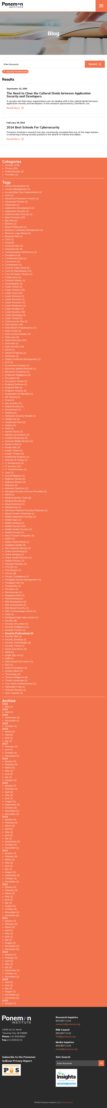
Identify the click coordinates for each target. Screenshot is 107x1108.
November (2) (12, 755)
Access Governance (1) (17, 185)
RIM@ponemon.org (65, 1036)
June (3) (9, 835)
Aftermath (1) (12, 204)
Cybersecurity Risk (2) (16, 321)
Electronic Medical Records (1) (20, 368)
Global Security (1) (14, 171)
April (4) (9, 791)
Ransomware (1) (13, 592)
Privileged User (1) (14, 582)
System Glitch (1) (14, 670)
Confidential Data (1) (15, 258)
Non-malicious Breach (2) (18, 548)
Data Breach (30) (14, 324)
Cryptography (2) (14, 283)
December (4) (12, 915)
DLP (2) (9, 362)
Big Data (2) (11, 220)
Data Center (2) (13, 330)
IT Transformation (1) (16, 469)
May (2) (9, 770)
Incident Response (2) (16, 437)
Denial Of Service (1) (15, 352)
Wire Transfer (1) (14, 693)
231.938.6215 (14, 1039)
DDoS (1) (10, 349)
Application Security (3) (17, 211)
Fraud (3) (9, 400)
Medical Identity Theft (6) (18, 497)
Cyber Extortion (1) (15, 299)
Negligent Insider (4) (15, 544)
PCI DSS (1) (11, 567)
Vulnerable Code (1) (15, 686)
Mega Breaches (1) (15, 504)
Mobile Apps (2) (13, 519)
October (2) (11, 780)
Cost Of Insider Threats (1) (19, 274)
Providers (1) (11, 174)
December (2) (12, 949)
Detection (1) (12, 355)
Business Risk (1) (13, 236)
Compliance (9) (12, 255)
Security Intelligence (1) (17, 626)
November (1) (12, 720)
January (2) (10, 853)
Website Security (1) (15, 689)
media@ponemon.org (66, 1049)
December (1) (12, 813)
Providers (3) (11, 589)
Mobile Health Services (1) (18, 529)
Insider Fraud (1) (13, 444)
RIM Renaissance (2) (15, 601)
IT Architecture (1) (14, 463)
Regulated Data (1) (15, 595)
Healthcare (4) (12, 418)
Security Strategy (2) (15, 639)
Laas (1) (9, 472)
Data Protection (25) (15, 340)
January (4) (10, 819)
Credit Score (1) (13, 277)
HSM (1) (9, 428)
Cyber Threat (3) (13, 318)
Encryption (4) (12, 378)
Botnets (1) (11, 223)
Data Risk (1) (11, 343)
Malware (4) (11, 485)
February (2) (11, 923)
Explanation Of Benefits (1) (19, 393)
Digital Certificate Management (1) (23, 359)
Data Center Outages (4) (18, 333)
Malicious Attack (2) (15, 478)
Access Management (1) (17, 189)
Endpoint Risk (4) (13, 387)
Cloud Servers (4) (14, 248)
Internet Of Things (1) (16, 459)
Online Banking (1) (14, 554)
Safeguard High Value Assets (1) (21, 617)
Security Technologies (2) (18, 642)
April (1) (9, 712)
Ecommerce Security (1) (17, 365)
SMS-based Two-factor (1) (19, 661)
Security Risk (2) (13, 636)
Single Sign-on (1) (14, 655)
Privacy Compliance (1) (17, 576)
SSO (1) (9, 664)
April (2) (9, 734)
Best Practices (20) (15, 217)
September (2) (12, 804)
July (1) (8, 740)
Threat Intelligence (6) (16, 677)
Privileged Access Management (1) (23, 579)
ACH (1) (9, 195)
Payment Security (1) (16, 563)
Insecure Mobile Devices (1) (19, 441)
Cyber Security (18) (15, 311)
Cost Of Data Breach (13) (18, 270)
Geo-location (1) (13, 403)
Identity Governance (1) (17, 434)
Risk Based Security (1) (17, 607)
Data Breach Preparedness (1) (20, 327)
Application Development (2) (19, 207)
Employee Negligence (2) (18, 374)
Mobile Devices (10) (15, 526)
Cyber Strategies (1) (15, 315)
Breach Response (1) (16, 226)
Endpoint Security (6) (15, 390)
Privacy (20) (11, 168)
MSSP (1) (10, 538)
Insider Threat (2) (14, 450)
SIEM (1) (9, 652)
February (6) (11, 856)
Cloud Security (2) (14, 245)
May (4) (9, 795)
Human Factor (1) (14, 431)
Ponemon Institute (16, 1020)
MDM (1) (9, 494)
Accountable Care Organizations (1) (23, 192)
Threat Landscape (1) (16, 680)
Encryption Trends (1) (16, 381)
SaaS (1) (9, 614)
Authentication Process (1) (19, 214)
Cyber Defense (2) (14, 296)
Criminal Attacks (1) (15, 280)
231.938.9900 (17, 1036)
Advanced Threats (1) (16, 201)
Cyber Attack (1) (13, 286)
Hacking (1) (11, 412)
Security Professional (15, 71)
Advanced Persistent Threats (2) (22, 198)
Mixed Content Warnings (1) (19, 513)
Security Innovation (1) (16, 623)
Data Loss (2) (12, 337)
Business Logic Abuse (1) (18, 233)
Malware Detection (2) (16, 488)
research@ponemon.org (68, 1024)
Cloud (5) (9, 242)
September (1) (12, 717)
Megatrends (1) (13, 507)
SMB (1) (9, 658)
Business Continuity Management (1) (24, 230)
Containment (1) (13, 264)
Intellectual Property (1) (17, 456)
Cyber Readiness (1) (15, 305)
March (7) (10, 893)
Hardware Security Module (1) (20, 415)
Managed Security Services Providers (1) (26, 491)
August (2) (10, 872)
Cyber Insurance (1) (15, 302)
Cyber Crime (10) (13, 292)
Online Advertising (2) (16, 551)
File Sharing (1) (12, 396)
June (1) (9, 737)
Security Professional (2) (19, 633)
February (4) (11, 764)
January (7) (10, 785)
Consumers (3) (12, 261)
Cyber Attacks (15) (15, 289)
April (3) (9, 828)
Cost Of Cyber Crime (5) (17, 267)
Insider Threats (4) (14, 453)
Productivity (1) (13, 585)
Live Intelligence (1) (15, 475)
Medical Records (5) (15, 500)
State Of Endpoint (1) (16, 667)
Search (95, 64)
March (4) (10, 825)
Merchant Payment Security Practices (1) (26, 510)
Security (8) (11, 620)
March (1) (10, 731)
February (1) (11, 746)
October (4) (11, 807)
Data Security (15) (14, 346)
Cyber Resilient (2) (14, 308)
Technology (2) (12, 674)
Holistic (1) (10, 425)
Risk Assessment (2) (15, 604)
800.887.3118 (63, 1020)
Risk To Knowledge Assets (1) (20, 611)
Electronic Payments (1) (17, 371)
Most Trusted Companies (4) (19, 535)
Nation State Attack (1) (17, 541)
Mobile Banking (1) (14, 522)
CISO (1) (9, 239)
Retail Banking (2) (14, 598)
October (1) (11, 726)
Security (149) (12, 165)
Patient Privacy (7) (14, 560)
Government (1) (13, 409)
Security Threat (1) (14, 645)
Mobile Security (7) (14, 532)
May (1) (9, 706)
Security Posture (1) (15, 630)
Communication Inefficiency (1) (21, 252)
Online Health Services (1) (18, 557)
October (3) (11, 844)
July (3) (8, 988)
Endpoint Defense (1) (16, 384)
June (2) (9, 749)
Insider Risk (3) (12, 447)
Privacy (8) (10, 573)
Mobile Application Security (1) (20, 516)
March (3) (10, 767)
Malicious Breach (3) (15, 481)
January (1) (10, 761)
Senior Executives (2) (16, 648)
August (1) (10, 801)
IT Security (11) (13, 466)
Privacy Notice (67, 1102)
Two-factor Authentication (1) (20, 683)
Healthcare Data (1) (15, 422)
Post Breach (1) (13, 570)
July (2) (8, 838)
